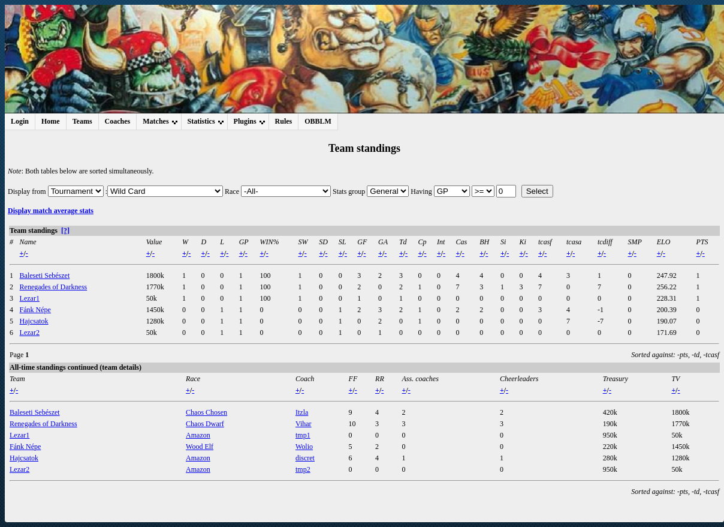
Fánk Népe (35, 310)
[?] (65, 230)
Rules (283, 121)
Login (20, 121)
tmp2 (302, 469)
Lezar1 (30, 298)
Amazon (198, 435)
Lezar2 (30, 332)
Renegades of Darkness (54, 287)
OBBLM (317, 121)
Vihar (303, 424)
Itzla (301, 412)
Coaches (118, 121)
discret (305, 458)
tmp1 (302, 435)
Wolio (304, 446)
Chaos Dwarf (205, 424)
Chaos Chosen (206, 412)
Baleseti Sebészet (45, 275)
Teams (82, 121)
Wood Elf (199, 446)
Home (50, 121)
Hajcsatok (34, 321)
